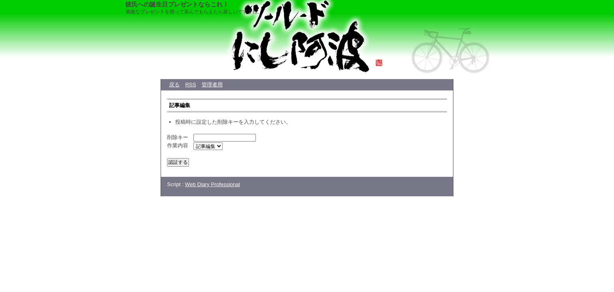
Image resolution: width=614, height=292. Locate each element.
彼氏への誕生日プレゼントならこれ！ (177, 4)
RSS (190, 85)
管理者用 (212, 85)
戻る (174, 85)
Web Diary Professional (212, 184)
